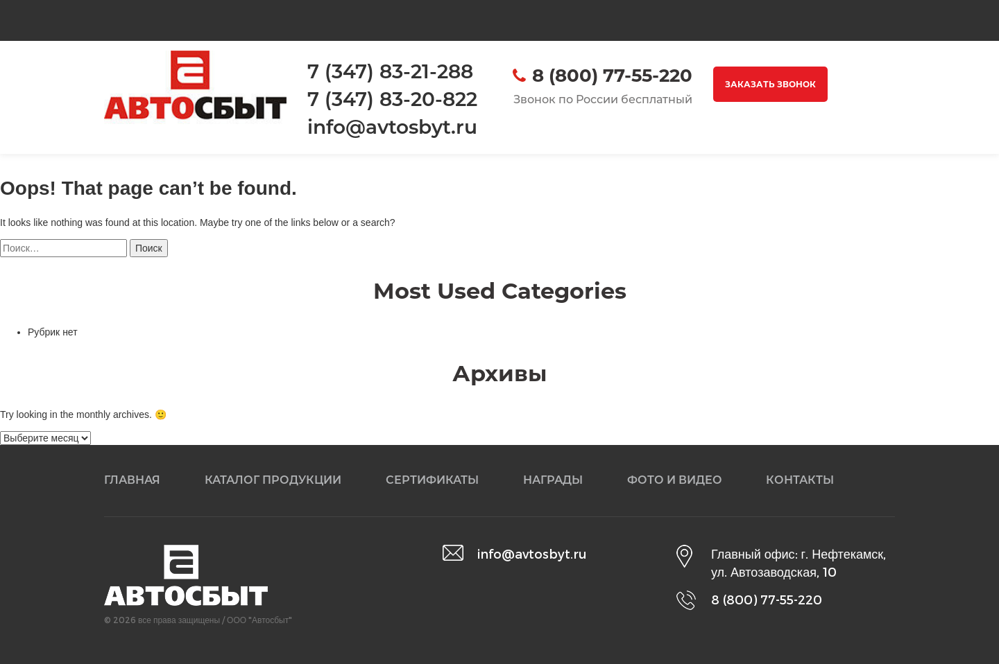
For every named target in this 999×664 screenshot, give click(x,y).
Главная (132, 480)
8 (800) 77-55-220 (612, 75)
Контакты (800, 480)
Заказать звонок (770, 84)
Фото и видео (674, 480)
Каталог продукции (273, 480)
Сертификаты (432, 480)
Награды (553, 480)
